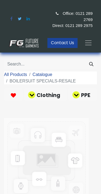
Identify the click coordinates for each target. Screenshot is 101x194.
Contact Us (62, 43)
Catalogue (42, 74)
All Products (15, 74)
